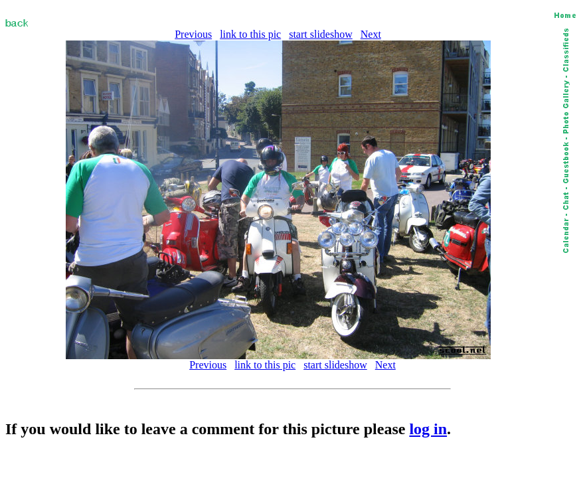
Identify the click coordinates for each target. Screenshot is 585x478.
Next (371, 34)
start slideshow (321, 34)
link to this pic (250, 34)
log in (428, 429)
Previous (193, 34)
